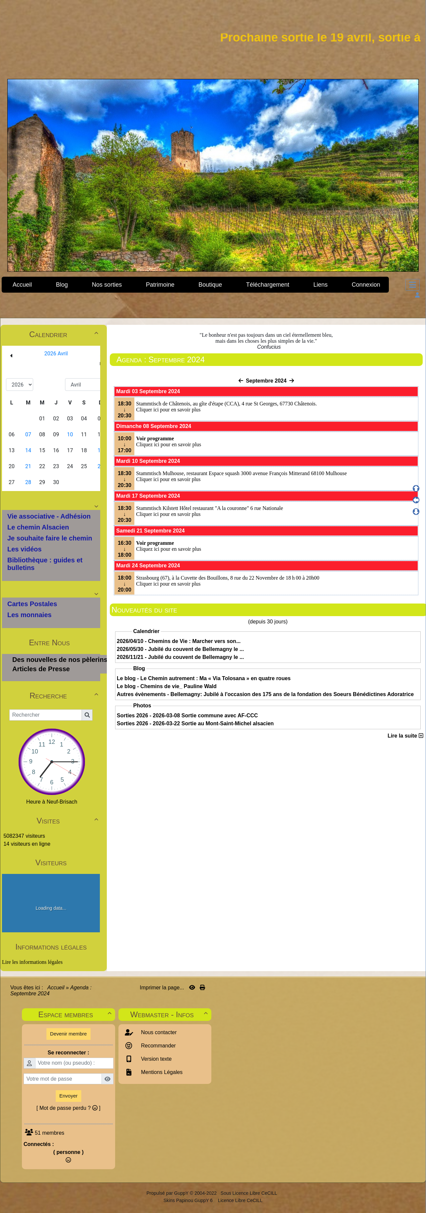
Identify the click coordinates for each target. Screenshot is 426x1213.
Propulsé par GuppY (168, 1193)
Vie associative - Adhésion (49, 516)
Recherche (65, 695)
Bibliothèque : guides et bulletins (45, 563)
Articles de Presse (41, 669)
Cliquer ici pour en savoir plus (168, 409)
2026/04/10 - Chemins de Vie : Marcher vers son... (179, 641)
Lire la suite (405, 736)
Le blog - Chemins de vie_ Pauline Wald (167, 686)
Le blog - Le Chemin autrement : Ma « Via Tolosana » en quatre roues (204, 678)
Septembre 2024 (266, 381)
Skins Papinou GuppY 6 (189, 1200)
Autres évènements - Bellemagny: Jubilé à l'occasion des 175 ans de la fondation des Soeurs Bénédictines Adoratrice (265, 694)
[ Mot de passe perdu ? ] (68, 1108)
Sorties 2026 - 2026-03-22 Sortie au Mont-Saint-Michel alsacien (195, 723)
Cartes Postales (32, 603)
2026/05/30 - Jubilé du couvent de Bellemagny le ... (180, 649)
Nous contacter (158, 1032)
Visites (68, 820)
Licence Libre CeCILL (240, 1200)
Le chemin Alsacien (38, 527)
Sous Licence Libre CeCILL (249, 1193)
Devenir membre (68, 1033)
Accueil (56, 987)
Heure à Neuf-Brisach (51, 802)
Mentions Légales (161, 1072)
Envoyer (68, 1096)
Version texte (156, 1059)
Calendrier (64, 334)
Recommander (158, 1045)
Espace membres (75, 1014)
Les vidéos (24, 549)
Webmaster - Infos (170, 1014)
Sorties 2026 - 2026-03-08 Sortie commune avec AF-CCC (187, 715)
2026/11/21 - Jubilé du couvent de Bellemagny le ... (180, 657)
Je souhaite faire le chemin (49, 538)
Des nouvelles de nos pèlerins (59, 659)
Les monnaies (29, 614)
